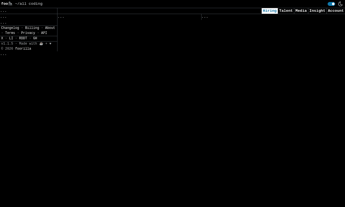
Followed (91, 18)
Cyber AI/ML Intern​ (223, 56)
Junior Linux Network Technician (94, 142)
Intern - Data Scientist (229, 161)
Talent (286, 11)
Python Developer (77, 165)
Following (165, 18)
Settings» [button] (11, 54)
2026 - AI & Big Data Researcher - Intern (248, 185)
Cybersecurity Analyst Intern (235, 108)
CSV (24, 63)
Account (336, 11)
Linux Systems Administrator (89, 72)
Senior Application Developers (92, 36)
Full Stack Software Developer (92, 83)
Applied (233, 18)
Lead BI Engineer (77, 95)
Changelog (10, 199)
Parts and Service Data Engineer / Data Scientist (113, 153)
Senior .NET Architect (82, 201)
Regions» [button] (10, 38)
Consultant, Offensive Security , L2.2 (245, 85)
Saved (112, 18)
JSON (37, 63)
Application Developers (84, 48)
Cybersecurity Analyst (227, 44)
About (50, 199)
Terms (10, 204)
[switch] (331, 4)
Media (301, 11)
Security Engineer (222, 196)
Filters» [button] (10, 46)
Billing (32, 199)
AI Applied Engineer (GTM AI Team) (240, 73)
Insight (317, 11)
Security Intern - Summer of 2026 (239, 137)
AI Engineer (215, 97)
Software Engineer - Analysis (90, 189)
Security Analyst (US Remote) (235, 32)
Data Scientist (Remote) (229, 173)
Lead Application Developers (89, 25)
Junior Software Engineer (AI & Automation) (251, 126)
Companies (135, 18)
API (44, 204)
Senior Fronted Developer (86, 177)
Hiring (270, 11)
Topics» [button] (9, 29)
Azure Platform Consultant (87, 107)
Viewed (211, 18)
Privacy (28, 204)
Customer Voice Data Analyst (89, 130)
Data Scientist (219, 149)
